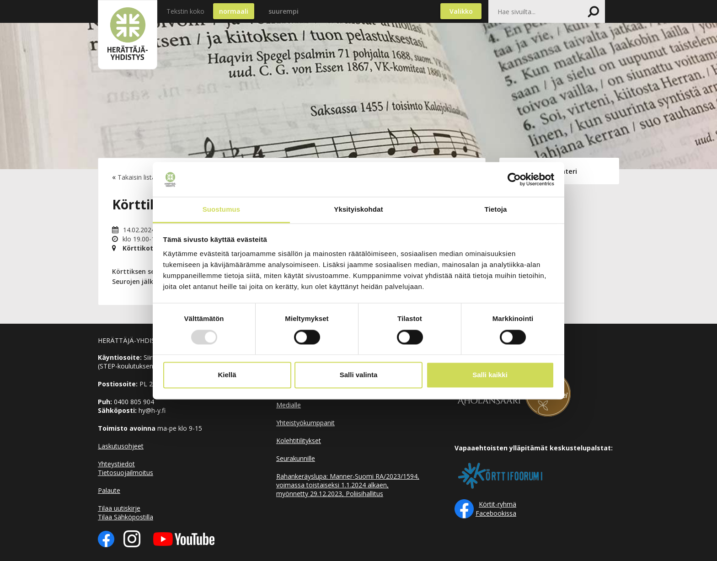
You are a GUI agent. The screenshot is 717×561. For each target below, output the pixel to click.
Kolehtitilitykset (298, 440)
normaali (233, 11)
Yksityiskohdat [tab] (358, 210)
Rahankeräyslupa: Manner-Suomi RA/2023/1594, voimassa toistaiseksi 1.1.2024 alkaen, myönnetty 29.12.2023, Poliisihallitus (347, 485)
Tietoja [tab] (496, 210)
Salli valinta (359, 375)
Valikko (461, 11)
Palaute (109, 490)
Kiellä (227, 375)
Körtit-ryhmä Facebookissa (496, 509)
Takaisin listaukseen (147, 177)
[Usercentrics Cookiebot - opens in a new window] (514, 179)
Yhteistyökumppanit (305, 422)
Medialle (288, 405)
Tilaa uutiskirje (119, 508)
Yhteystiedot (116, 463)
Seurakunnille (295, 458)
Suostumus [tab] (222, 210)
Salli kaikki (490, 375)
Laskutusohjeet (121, 446)
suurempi (283, 11)
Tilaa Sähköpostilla (125, 517)
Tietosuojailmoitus (125, 472)
